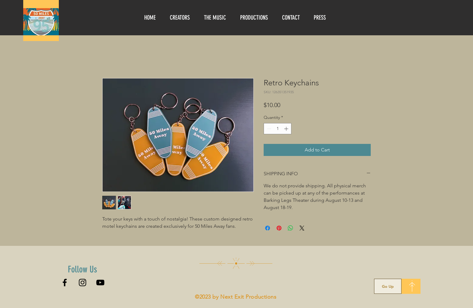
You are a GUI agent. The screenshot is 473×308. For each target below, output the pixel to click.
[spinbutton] (277, 128)
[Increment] (286, 128)
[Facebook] (65, 282)
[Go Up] (388, 286)
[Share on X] (302, 228)
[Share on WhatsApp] (290, 228)
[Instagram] (82, 282)
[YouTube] (100, 282)
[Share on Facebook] (267, 228)
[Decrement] (268, 128)
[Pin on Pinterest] (279, 228)
